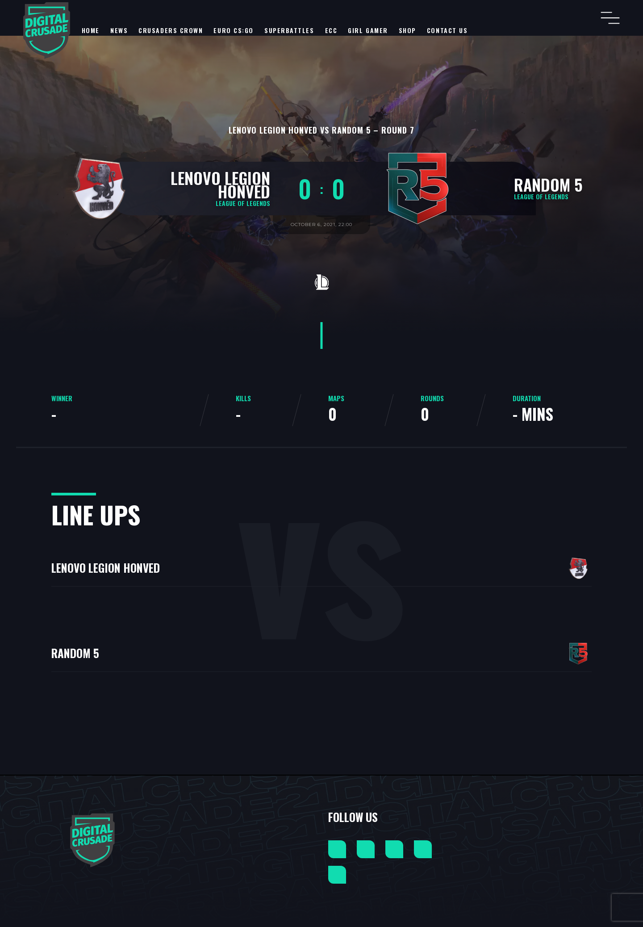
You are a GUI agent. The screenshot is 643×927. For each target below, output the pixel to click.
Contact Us (447, 30)
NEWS (119, 30)
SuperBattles (289, 30)
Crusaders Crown (170, 30)
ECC (331, 30)
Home (91, 30)
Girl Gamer (368, 30)
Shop (407, 30)
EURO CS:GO (233, 30)
